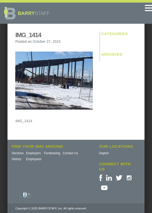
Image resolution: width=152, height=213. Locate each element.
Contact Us (70, 153)
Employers (33, 153)
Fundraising (52, 153)
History (16, 159)
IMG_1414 (23, 121)
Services (18, 153)
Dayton (104, 153)
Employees (33, 159)
